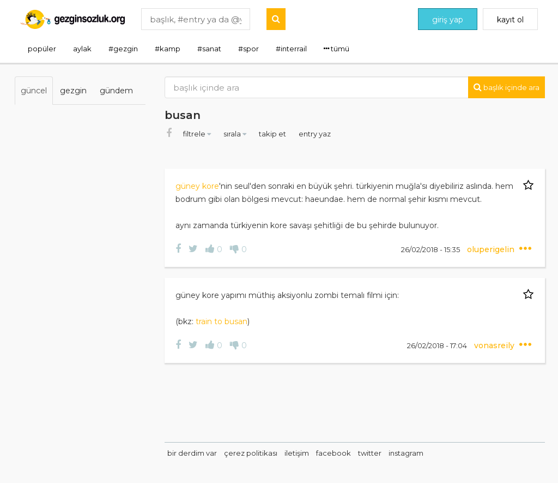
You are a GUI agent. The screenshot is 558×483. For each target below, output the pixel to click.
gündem (116, 91)
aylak (82, 48)
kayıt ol (510, 20)
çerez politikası (250, 453)
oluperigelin (492, 249)
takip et (273, 133)
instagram (406, 453)
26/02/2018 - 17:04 (438, 345)
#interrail (291, 48)
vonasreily (495, 345)
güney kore (197, 186)
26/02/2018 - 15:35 (431, 249)
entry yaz (315, 133)
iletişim (296, 453)
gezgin (73, 91)
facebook (333, 453)
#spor (248, 48)
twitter (369, 453)
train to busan (221, 321)
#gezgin (123, 48)
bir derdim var (192, 453)
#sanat (209, 48)
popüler (42, 48)
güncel (34, 91)
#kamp (167, 48)
